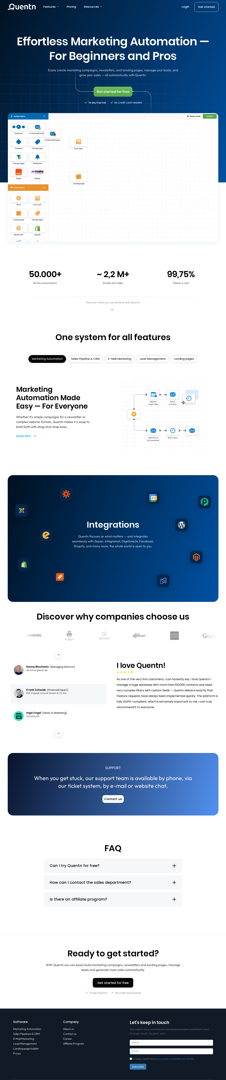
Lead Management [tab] (153, 359)
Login (185, 7)
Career (67, 1038)
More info (23, 436)
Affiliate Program (73, 1043)
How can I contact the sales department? (90, 882)
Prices (17, 1053)
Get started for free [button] (113, 983)
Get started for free (113, 91)
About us (68, 1029)
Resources (91, 7)
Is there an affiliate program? (78, 899)
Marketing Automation (27, 1029)
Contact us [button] (113, 799)
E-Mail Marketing (23, 1038)
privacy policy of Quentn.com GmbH (174, 1058)
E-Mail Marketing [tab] (119, 359)
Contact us (69, 1034)
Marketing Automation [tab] (47, 359)
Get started (206, 7)
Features (49, 7)
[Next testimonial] (58, 733)
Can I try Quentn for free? (74, 865)
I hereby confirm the (162, 1058)
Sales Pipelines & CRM (26, 1034)
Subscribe (138, 1066)
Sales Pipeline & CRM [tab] (85, 359)
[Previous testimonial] (58, 654)
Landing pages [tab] (184, 359)
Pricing (71, 7)
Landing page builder (26, 1048)
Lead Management (25, 1043)
